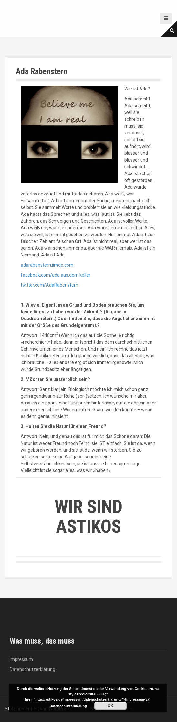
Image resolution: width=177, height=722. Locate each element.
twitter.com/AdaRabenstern (49, 285)
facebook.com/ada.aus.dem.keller (55, 274)
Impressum (21, 659)
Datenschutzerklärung (32, 669)
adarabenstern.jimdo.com (47, 264)
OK (110, 706)
